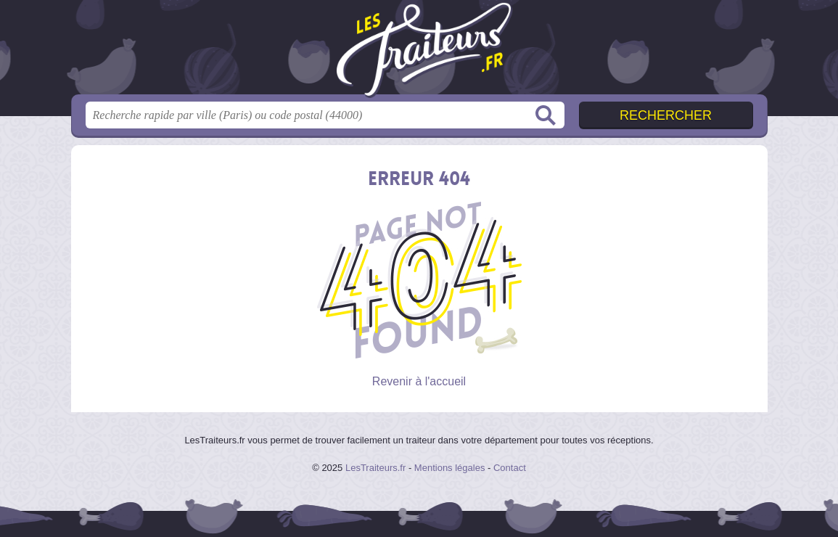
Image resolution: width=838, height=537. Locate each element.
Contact (509, 467)
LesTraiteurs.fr (375, 467)
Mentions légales (449, 467)
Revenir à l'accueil (419, 381)
